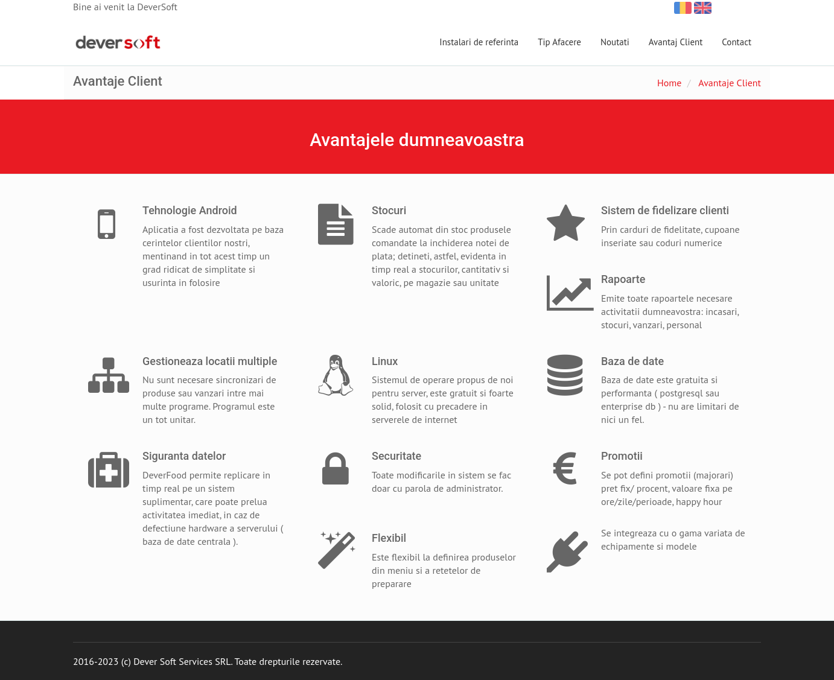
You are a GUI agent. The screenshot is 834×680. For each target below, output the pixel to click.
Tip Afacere (559, 42)
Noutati (614, 42)
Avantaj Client (676, 42)
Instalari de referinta (478, 42)
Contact (736, 42)
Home (669, 83)
